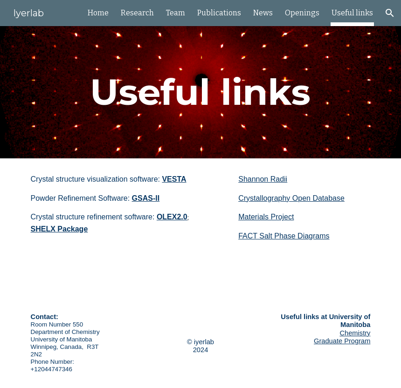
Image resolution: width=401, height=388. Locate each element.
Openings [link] (302, 12)
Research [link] (137, 12)
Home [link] (98, 12)
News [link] (263, 12)
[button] (390, 13)
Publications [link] (219, 12)
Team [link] (175, 12)
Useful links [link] (352, 12)
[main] (200, 92)
